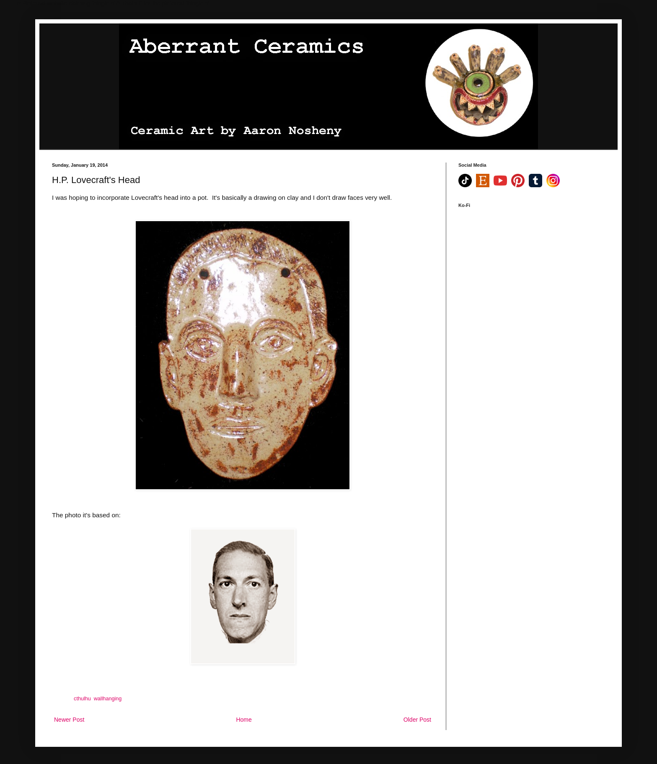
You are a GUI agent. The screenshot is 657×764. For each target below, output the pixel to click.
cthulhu (82, 699)
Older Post (417, 719)
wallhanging (108, 699)
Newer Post (69, 719)
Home (243, 719)
